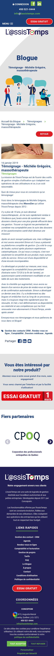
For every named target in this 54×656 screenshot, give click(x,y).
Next (48, 440)
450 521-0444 (27, 620)
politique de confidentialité (26, 637)
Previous (6, 440)
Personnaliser (27, 650)
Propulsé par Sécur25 (27, 653)
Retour (44, 134)
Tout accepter (18, 644)
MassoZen (29, 203)
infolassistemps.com (27, 13)
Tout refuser (38, 644)
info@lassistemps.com (27, 624)
